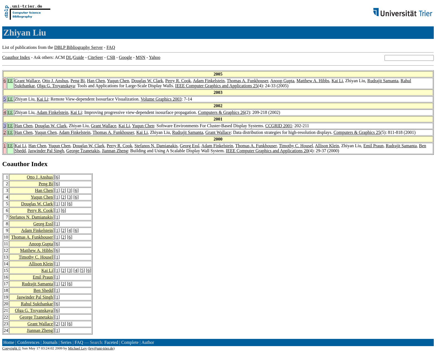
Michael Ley (77, 348)
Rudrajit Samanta (382, 80)
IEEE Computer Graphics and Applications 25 (216, 85)
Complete (129, 342)
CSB (111, 57)
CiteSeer (95, 57)
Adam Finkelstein (208, 80)
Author (148, 342)
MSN (140, 57)
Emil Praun (373, 145)
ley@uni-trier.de (101, 348)
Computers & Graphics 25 (357, 132)
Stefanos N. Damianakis (156, 145)
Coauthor (15, 164)
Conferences (28, 342)
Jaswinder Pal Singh (46, 150)
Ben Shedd (43, 290)
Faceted (111, 342)
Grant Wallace (27, 80)
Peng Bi (78, 80)
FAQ (110, 47)
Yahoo (154, 57)
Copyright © (11, 348)
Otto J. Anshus (55, 80)
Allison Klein (327, 145)
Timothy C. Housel (296, 145)
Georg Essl (189, 145)
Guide (78, 57)
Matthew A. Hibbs (312, 80)
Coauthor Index (16, 57)
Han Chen (96, 80)
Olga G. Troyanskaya (56, 85)
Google (125, 57)
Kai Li (337, 80)
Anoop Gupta (282, 80)
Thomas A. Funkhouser (247, 80)
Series (66, 342)
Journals (50, 342)
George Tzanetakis (83, 150)
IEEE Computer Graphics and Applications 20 (267, 150)
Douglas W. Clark (147, 80)
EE (10, 80)
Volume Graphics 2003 (161, 99)
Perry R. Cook (178, 80)
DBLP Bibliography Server (78, 47)
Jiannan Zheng (115, 150)
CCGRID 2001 (278, 125)
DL (69, 57)
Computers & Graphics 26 (221, 112)
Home (8, 342)
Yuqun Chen (118, 80)
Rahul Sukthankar (37, 303)
